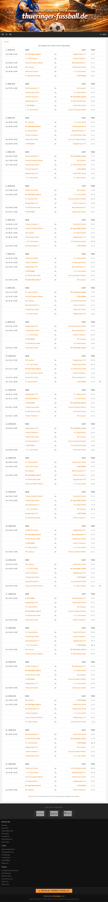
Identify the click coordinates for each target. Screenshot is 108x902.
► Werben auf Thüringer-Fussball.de (54, 892)
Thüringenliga (6, 856)
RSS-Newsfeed (6, 877)
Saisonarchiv (5, 843)
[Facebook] (3, 34)
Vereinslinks (5, 835)
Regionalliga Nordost (8, 850)
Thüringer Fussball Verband (10, 871)
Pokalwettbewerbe (7, 832)
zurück (6, 42)
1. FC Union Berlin (79, 71)
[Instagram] (6, 34)
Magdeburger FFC (79, 54)
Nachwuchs (5, 864)
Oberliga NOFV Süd (8, 853)
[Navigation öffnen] (103, 34)
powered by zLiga (7, 880)
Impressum (5, 882)
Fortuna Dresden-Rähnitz (34, 63)
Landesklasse (6, 858)
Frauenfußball (6, 861)
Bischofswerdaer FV (79, 63)
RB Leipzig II (29, 67)
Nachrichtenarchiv (7, 840)
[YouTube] (10, 34)
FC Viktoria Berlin (31, 58)
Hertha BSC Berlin (31, 71)
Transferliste (5, 837)
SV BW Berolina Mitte (32, 76)
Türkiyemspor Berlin (79, 67)
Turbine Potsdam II (79, 58)
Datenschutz (5, 885)
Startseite (4, 826)
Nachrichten (5, 829)
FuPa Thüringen (6, 874)
